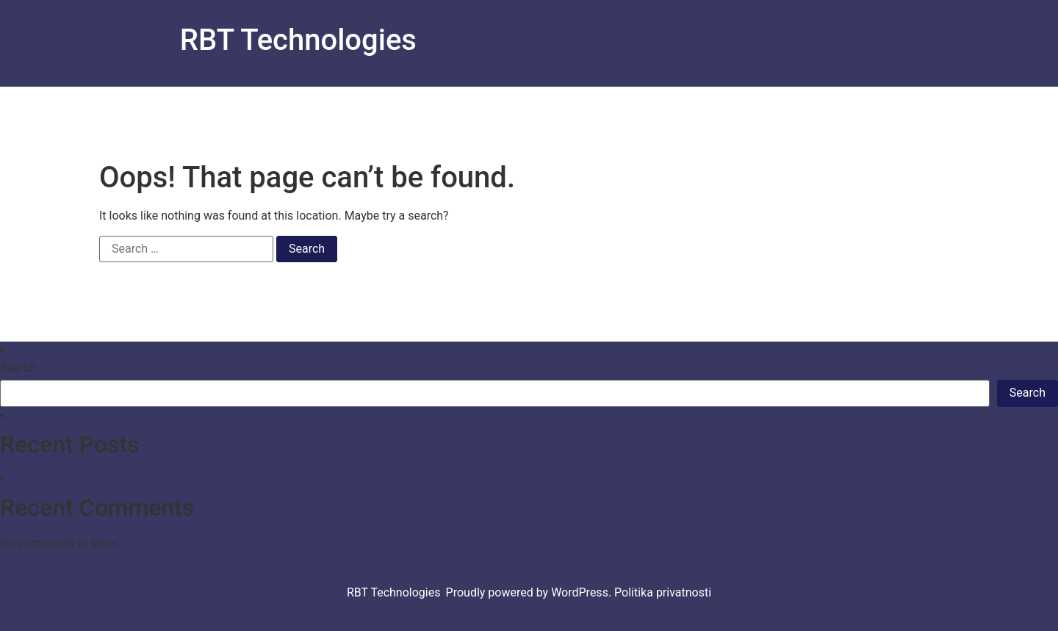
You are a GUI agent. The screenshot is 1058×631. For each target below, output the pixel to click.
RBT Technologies (298, 40)
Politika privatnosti (662, 592)
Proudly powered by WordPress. (530, 592)
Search (18, 368)
